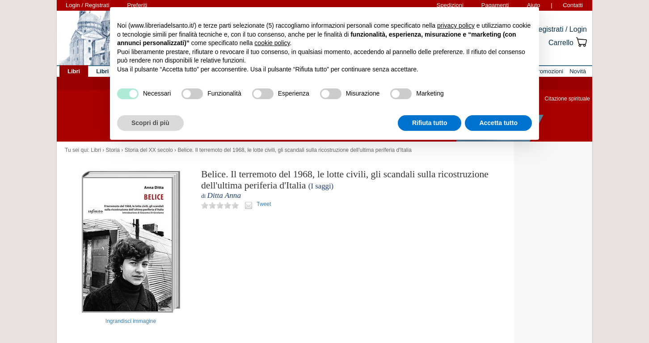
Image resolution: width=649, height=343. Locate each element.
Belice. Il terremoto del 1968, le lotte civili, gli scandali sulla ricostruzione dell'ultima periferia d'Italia (294, 150)
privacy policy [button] (456, 25)
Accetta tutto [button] (498, 122)
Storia (113, 150)
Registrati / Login (560, 29)
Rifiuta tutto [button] (429, 122)
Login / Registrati (88, 5)
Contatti (573, 5)
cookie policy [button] (272, 42)
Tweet (264, 204)
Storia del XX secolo (149, 150)
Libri (96, 150)
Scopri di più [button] (150, 122)
